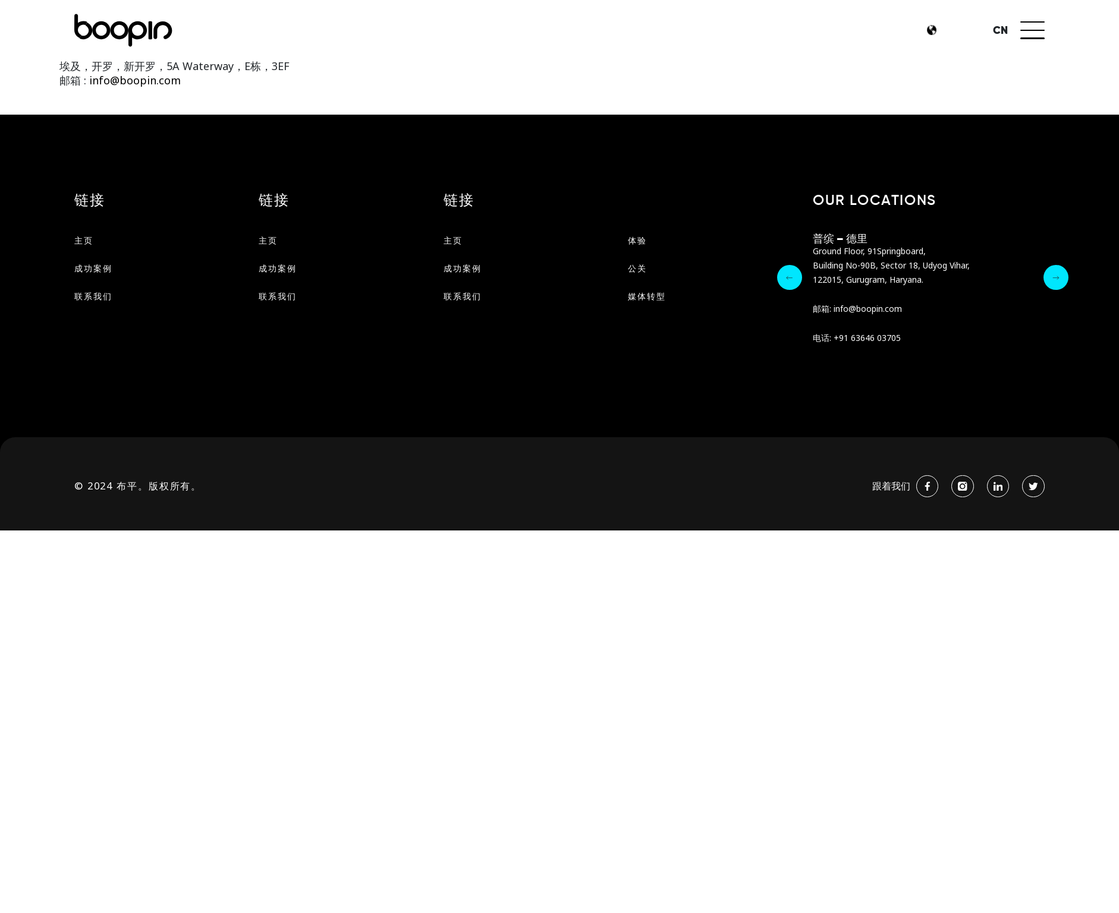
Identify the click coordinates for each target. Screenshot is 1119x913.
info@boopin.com (868, 309)
